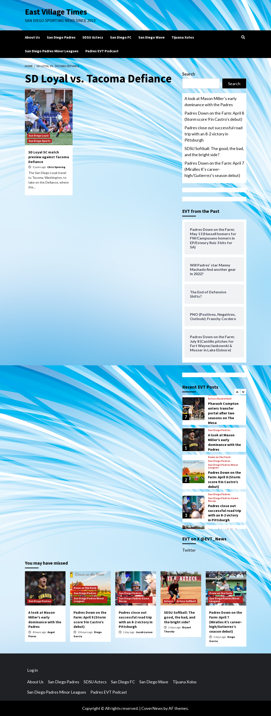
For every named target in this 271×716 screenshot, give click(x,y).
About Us (32, 37)
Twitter (189, 550)
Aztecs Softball (186, 601)
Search (188, 73)
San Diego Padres (61, 37)
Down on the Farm (219, 457)
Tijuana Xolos (182, 37)
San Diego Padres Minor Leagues (52, 51)
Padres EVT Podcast (101, 51)
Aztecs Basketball (220, 398)
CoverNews (152, 708)
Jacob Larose (144, 632)
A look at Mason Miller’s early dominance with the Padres (210, 101)
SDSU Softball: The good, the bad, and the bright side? (214, 151)
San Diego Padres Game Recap (223, 499)
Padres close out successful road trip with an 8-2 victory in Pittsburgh (213, 133)
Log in (32, 670)
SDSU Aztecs (92, 37)
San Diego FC (121, 37)
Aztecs (168, 601)
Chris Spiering (56, 167)
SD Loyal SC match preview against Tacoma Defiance (48, 157)
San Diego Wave (151, 37)
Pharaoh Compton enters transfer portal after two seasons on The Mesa (223, 413)
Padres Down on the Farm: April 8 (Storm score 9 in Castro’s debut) (214, 116)
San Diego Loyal (39, 135)
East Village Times (56, 12)
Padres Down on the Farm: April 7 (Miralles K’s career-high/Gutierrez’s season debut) (214, 169)
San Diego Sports (39, 140)
